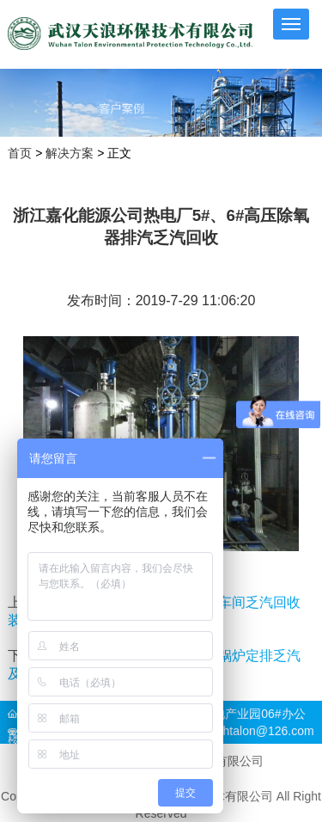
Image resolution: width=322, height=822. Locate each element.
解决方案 (70, 153)
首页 (20, 153)
